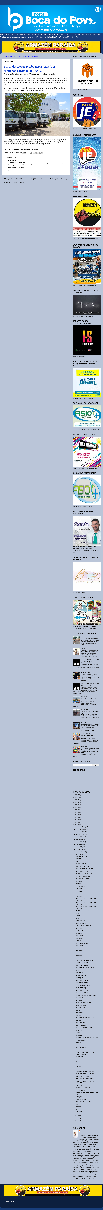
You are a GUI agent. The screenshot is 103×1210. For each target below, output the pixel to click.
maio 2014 (79, 844)
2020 (76, 810)
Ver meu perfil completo (79, 1181)
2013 (76, 1115)
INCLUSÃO (84, 696)
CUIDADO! (79, 1030)
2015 (76, 822)
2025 (76, 797)
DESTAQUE (79, 928)
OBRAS (78, 1010)
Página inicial (36, 179)
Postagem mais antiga (59, 179)
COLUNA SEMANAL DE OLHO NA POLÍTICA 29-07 (90, 660)
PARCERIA (79, 859)
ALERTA (78, 1020)
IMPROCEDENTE (81, 998)
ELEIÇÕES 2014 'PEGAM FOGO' (85, 1079)
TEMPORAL (79, 1059)
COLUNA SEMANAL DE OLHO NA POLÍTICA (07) (90, 684)
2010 (76, 1123)
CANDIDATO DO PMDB (82, 879)
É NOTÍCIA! (79, 893)
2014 (76, 825)
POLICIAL (79, 884)
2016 (76, 820)
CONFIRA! (79, 1035)
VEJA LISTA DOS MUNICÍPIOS (85, 1074)
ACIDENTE (79, 933)
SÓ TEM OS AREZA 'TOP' (83, 1102)
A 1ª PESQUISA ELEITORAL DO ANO (87, 1037)
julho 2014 (79, 839)
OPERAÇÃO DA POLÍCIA (83, 876)
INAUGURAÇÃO (80, 1040)
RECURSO (79, 1000)
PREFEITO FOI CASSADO (83, 1003)
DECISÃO (79, 1015)
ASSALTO (79, 918)
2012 (76, 1118)
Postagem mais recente (13, 179)
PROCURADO (80, 891)
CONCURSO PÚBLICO (82, 1099)
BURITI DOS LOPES (82, 871)
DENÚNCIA (79, 881)
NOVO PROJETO (81, 1025)
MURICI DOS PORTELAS (83, 963)
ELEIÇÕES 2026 (86, 672)
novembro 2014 (80, 829)
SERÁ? (78, 953)
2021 (76, 807)
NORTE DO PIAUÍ (86, 733)
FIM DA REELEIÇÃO (82, 988)
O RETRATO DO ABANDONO (89, 637)
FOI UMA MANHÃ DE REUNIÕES (85, 1071)
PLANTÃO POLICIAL (82, 856)
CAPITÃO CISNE (81, 864)
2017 (76, 817)
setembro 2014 (80, 834)
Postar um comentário (12, 171)
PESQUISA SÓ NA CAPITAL (84, 874)
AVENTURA (79, 915)
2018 (76, 815)
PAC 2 (77, 861)
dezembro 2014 (80, 827)
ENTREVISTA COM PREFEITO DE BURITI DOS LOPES (86, 1053)
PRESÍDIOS (79, 1064)
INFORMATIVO (80, 886)
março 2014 (79, 849)
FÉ (76, 1061)
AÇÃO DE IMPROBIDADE (83, 923)
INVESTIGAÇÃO (80, 948)
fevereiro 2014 (80, 852)
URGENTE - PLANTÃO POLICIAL (85, 968)
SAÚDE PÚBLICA (81, 975)
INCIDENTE (84, 709)
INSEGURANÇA (80, 1022)
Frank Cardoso (85, 1131)
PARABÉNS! (79, 973)
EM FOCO (79, 896)
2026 (76, 795)
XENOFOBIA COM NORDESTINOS (86, 995)
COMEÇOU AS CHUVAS (83, 1088)
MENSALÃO (79, 1042)
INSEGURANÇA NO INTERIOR (85, 1017)
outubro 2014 (80, 832)
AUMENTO (79, 1032)
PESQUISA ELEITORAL (83, 911)
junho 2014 (79, 842)
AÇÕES (78, 970)
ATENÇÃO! (79, 940)
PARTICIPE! (79, 950)
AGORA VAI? (79, 930)
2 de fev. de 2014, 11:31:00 (16, 167)
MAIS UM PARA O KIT (82, 993)
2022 (76, 805)
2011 (76, 1120)
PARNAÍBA (79, 955)
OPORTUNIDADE (81, 920)
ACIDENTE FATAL (81, 1005)
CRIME (78, 913)
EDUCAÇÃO (84, 746)
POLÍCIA (83, 648)
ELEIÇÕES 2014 (80, 889)
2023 (76, 802)
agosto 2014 (80, 837)
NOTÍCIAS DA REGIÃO (82, 965)
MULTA (78, 1104)
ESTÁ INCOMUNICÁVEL (83, 985)
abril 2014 (79, 847)
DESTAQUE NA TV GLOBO (84, 1027)
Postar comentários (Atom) (16, 182)
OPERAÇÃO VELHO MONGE (84, 869)
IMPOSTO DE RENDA (82, 1076)
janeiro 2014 (80, 854)
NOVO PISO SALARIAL (82, 866)
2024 (76, 800)
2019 (76, 812)
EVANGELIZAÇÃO (81, 1047)
